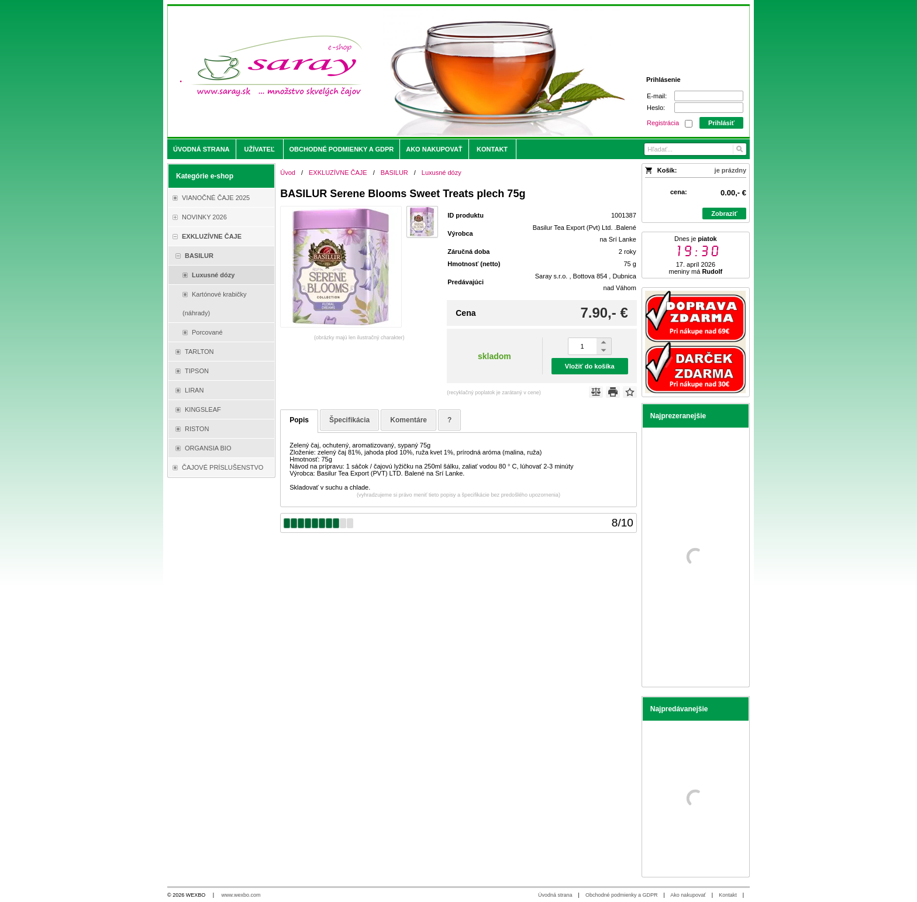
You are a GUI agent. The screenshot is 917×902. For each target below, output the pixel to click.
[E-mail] (708, 96)
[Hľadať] (739, 149)
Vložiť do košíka (590, 366)
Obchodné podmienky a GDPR (621, 895)
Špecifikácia (349, 420)
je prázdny (730, 170)
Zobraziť (724, 213)
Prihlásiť (721, 122)
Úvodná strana (555, 895)
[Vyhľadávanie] (695, 149)
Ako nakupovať (687, 895)
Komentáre (408, 420)
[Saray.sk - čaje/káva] (386, 71)
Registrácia (663, 122)
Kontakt (728, 895)
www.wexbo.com (241, 895)
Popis (299, 420)
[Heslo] (708, 107)
